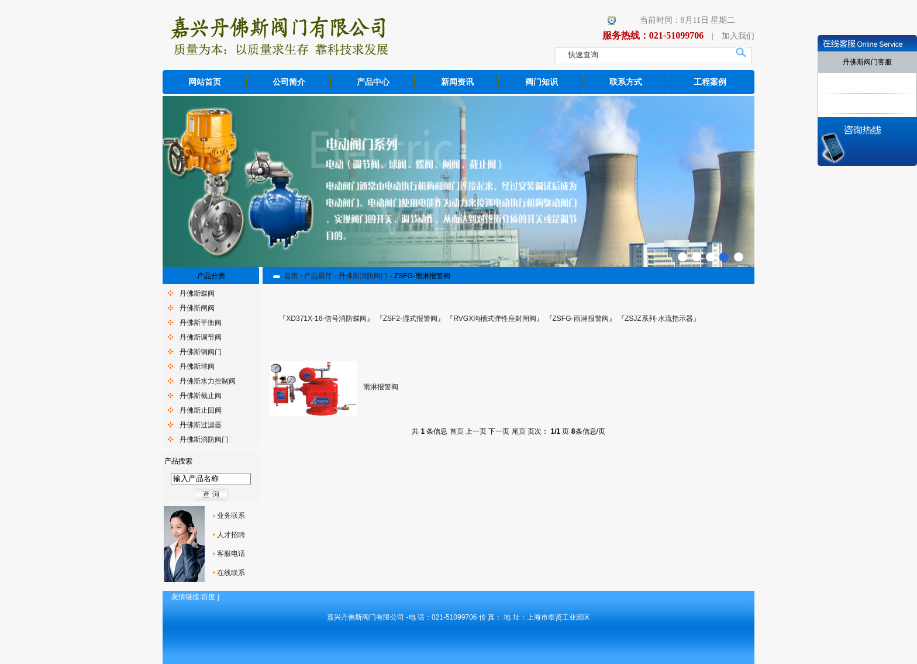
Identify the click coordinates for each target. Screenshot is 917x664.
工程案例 (710, 82)
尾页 (519, 431)
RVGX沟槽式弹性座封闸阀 (494, 318)
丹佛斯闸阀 (197, 308)
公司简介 (289, 82)
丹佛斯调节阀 (201, 337)
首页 (291, 276)
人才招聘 (231, 535)
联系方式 (625, 82)
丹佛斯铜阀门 (201, 352)
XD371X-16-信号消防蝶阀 (326, 318)
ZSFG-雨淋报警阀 (581, 318)
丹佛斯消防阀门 (204, 439)
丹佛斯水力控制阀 (208, 381)
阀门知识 (541, 82)
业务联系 (231, 515)
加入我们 (738, 36)
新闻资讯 (457, 82)
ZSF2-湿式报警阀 (410, 318)
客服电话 (231, 553)
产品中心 (373, 82)
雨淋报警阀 (380, 387)
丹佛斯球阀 (197, 366)
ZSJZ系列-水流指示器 (659, 318)
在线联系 (231, 573)
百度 (208, 597)
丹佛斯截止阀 (201, 396)
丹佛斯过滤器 (201, 425)
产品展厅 (318, 276)
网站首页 (204, 82)
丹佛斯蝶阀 (197, 293)
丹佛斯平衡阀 (201, 323)
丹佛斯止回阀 (201, 410)
